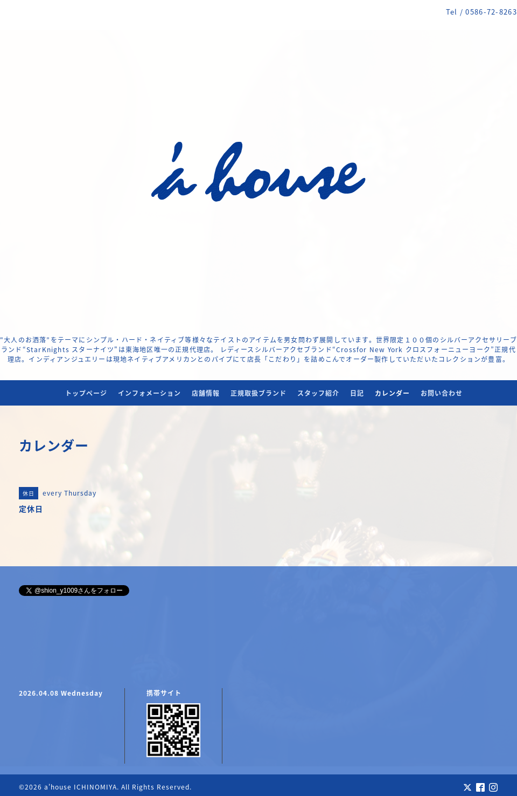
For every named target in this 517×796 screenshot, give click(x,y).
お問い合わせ (442, 393)
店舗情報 (206, 393)
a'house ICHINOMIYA (80, 787)
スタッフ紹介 (318, 393)
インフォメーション (149, 393)
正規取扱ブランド (258, 393)
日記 (357, 393)
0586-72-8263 (491, 11)
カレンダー (392, 393)
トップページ (86, 393)
